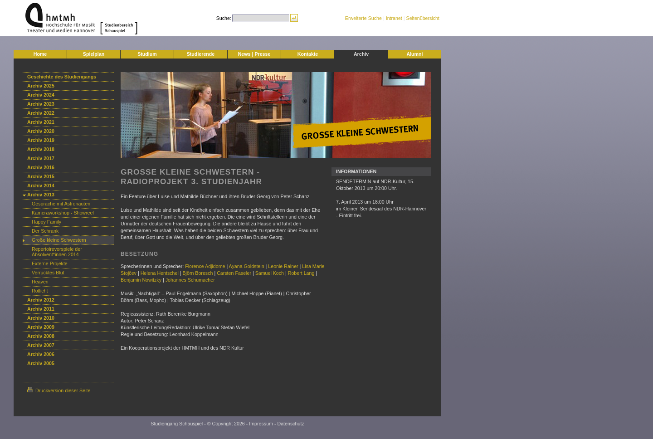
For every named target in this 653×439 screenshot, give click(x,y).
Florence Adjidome (205, 266)
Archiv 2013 (40, 194)
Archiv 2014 (40, 185)
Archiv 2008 (40, 336)
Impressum (261, 423)
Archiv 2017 (40, 158)
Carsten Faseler (234, 273)
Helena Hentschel (160, 273)
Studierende (201, 54)
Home (40, 54)
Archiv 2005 (40, 363)
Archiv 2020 (40, 131)
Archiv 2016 (40, 167)
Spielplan (93, 54)
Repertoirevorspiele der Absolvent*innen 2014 (57, 251)
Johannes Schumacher (189, 280)
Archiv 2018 (40, 149)
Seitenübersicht (422, 18)
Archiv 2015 (40, 176)
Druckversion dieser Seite (58, 390)
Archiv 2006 (40, 354)
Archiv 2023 (40, 104)
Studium (147, 54)
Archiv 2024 (40, 95)
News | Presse (254, 54)
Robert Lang (301, 273)
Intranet (394, 18)
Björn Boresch (197, 273)
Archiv (361, 54)
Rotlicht (40, 290)
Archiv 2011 (40, 309)
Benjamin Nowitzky (141, 280)
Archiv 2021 (40, 122)
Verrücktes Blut (48, 272)
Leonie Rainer (283, 266)
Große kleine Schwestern (59, 240)
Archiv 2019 (40, 140)
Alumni (414, 54)
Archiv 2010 (40, 318)
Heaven (40, 281)
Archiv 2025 (40, 85)
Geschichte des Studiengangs (61, 76)
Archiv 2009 (40, 327)
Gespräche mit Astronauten (61, 203)
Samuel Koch (269, 273)
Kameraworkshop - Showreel (63, 212)
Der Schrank (45, 231)
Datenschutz (290, 423)
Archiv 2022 (40, 113)
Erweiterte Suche (363, 18)
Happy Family (46, 221)
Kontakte (307, 54)
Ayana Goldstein (246, 266)
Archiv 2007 (40, 345)
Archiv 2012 (40, 299)
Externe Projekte (51, 263)
